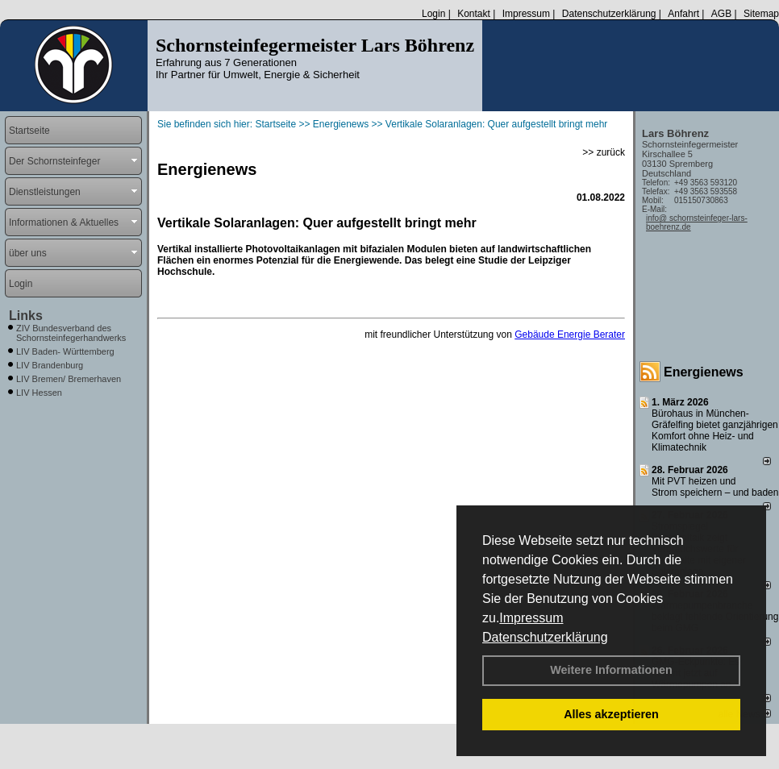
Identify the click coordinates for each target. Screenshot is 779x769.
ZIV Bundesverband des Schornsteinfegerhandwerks (71, 333)
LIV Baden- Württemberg (65, 351)
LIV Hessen (39, 392)
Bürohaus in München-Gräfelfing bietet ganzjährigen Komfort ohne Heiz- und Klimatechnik (715, 430)
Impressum (531, 618)
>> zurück (603, 152)
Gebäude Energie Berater (569, 334)
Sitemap (761, 13)
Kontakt (473, 13)
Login (433, 13)
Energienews (704, 372)
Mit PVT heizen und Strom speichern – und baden (715, 487)
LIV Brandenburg (49, 365)
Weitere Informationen (611, 669)
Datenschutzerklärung (545, 637)
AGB (721, 13)
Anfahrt (683, 13)
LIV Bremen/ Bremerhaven (68, 379)
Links (26, 315)
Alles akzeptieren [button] (611, 714)
